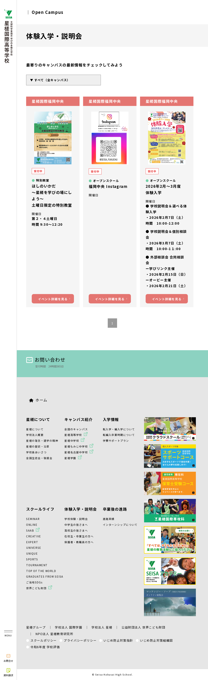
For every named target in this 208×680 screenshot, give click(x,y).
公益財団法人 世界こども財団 (143, 627)
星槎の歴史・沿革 (37, 446)
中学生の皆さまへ (76, 525)
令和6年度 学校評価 (45, 647)
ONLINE (32, 525)
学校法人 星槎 (101, 627)
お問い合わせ (46, 359)
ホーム (38, 400)
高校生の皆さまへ (76, 530)
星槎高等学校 (73, 435)
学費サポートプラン (116, 440)
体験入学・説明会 (80, 509)
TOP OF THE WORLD (41, 571)
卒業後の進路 (115, 509)
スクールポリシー (43, 640)
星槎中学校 (71, 440)
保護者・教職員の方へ (79, 542)
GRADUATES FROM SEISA (44, 576)
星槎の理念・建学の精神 (42, 440)
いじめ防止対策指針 (118, 640)
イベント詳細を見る (53, 299)
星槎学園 (70, 458)
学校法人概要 (35, 435)
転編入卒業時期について (119, 435)
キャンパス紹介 (78, 419)
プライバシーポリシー (80, 640)
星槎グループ (36, 627)
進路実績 (108, 519)
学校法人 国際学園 (68, 627)
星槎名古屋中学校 (76, 452)
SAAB (30, 530)
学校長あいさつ (36, 452)
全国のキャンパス (76, 429)
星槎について (38, 419)
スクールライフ (40, 509)
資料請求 (8, 672)
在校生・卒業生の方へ (79, 536)
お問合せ (8, 658)
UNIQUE (32, 553)
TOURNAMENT (37, 565)
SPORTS (32, 559)
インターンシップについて (120, 525)
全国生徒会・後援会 (39, 458)
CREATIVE (33, 536)
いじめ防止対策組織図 (156, 640)
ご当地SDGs (34, 582)
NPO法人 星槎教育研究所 (54, 634)
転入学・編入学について (119, 429)
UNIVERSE (33, 548)
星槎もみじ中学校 (76, 446)
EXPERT (32, 542)
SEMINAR (33, 519)
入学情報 (111, 419)
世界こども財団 (36, 588)
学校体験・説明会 (76, 519)
